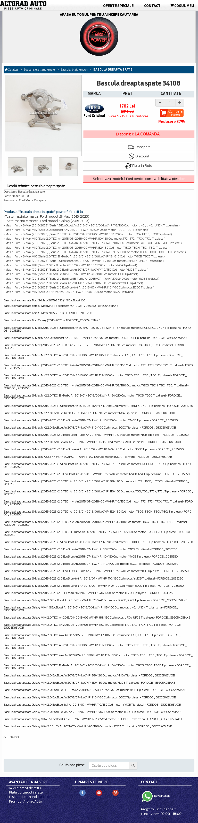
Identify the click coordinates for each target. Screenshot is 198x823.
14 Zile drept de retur (25, 788)
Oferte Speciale (118, 6)
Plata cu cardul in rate (26, 792)
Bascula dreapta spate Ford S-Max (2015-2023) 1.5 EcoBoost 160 (45, 300)
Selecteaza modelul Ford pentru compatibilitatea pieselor (139, 179)
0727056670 (161, 796)
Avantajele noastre (28, 782)
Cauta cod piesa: (72, 765)
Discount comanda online (29, 797)
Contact (152, 6)
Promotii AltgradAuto (25, 801)
